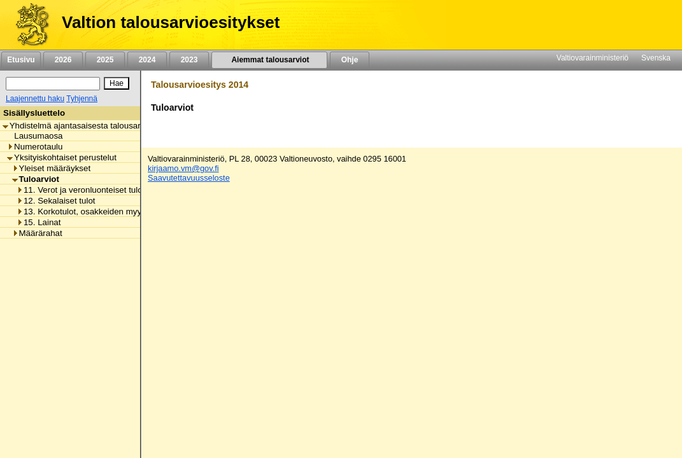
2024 (147, 59)
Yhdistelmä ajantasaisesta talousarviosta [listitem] (83, 125)
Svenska (656, 57)
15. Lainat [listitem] (39, 222)
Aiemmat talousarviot (269, 59)
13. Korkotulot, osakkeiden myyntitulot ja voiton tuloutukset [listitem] (130, 211)
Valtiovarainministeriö (593, 57)
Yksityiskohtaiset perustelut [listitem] (62, 157)
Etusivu (20, 59)
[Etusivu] (27, 25)
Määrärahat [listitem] (37, 233)
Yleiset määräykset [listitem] (51, 168)
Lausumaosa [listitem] (34, 136)
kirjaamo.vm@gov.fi (183, 168)
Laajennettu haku (35, 98)
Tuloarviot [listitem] (35, 179)
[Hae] (116, 83)
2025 (105, 59)
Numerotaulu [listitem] (34, 146)
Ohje (349, 59)
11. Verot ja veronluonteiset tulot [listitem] (81, 190)
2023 (189, 59)
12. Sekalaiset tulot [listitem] (56, 200)
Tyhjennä (81, 98)
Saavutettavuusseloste (189, 178)
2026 (63, 59)
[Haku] (53, 83)
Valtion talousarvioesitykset (171, 22)
